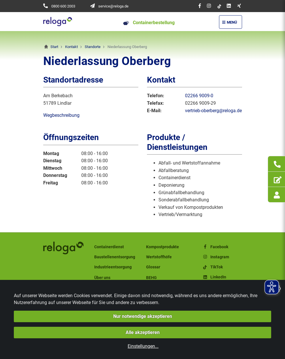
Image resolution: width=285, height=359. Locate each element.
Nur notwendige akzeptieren (142, 316)
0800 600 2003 (63, 6)
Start (54, 47)
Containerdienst (109, 247)
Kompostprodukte (162, 247)
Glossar (153, 267)
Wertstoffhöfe (159, 257)
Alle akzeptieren (143, 332)
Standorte (93, 47)
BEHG (151, 277)
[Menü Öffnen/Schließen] (230, 21)
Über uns (102, 277)
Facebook (215, 247)
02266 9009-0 (199, 95)
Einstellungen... (143, 346)
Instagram (215, 257)
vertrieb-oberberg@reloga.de (213, 110)
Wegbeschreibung (61, 115)
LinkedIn (214, 277)
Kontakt (71, 47)
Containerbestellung (149, 22)
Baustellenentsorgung (114, 257)
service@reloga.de (113, 6)
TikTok (212, 267)
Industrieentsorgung (113, 267)
